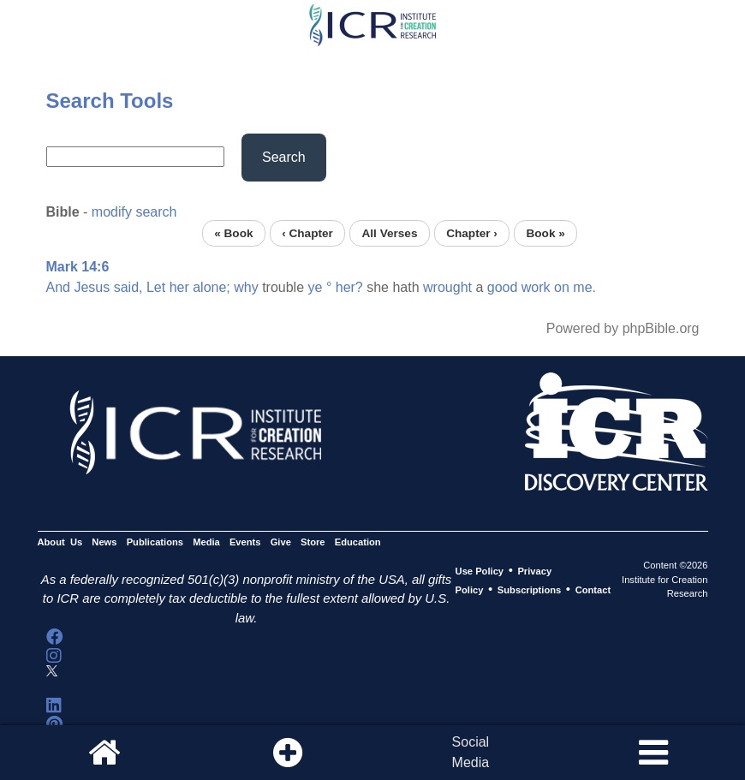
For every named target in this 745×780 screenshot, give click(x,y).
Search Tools (110, 100)
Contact (593, 590)
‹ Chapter (307, 233)
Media (206, 542)
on (561, 287)
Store (313, 542)
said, (128, 287)
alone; (211, 287)
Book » (545, 233)
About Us (60, 542)
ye (315, 287)
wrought (447, 287)
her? (349, 287)
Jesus (92, 287)
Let (155, 287)
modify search (134, 212)
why (246, 287)
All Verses (390, 233)
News (104, 542)
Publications (155, 542)
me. (584, 287)
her (179, 287)
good (502, 287)
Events (245, 542)
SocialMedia (471, 752)
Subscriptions (529, 590)
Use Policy (480, 571)
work (536, 287)
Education (358, 542)
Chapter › (472, 233)
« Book (233, 233)
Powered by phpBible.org (623, 328)
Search (284, 157)
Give (281, 542)
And (58, 287)
